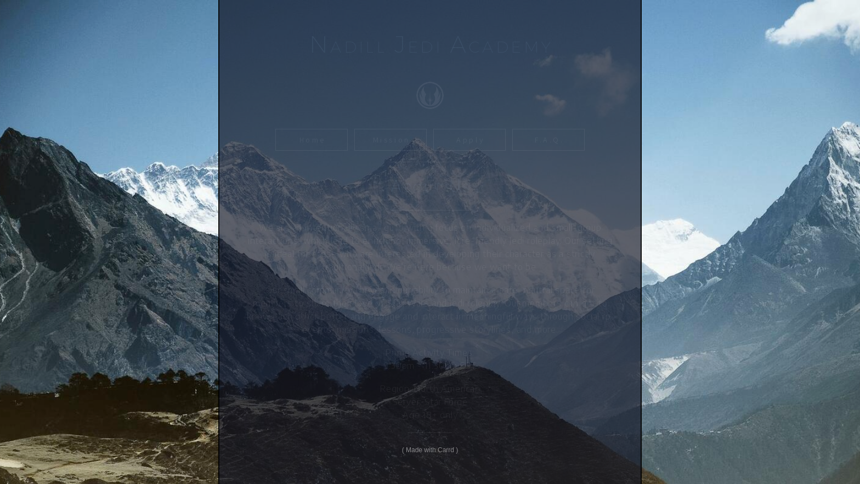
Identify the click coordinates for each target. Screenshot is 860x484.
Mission (391, 140)
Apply (470, 140)
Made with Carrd (430, 450)
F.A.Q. (549, 140)
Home (312, 140)
